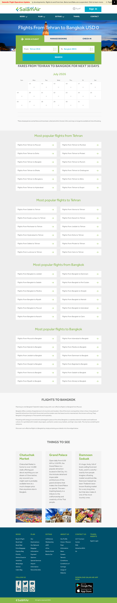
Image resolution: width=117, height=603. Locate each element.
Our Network (35, 545)
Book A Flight (20, 539)
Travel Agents (76, 18)
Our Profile (63, 539)
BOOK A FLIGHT (30, 39)
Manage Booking (58, 39)
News (62, 551)
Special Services (36, 561)
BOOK (22, 17)
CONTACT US (95, 18)
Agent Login (94, 541)
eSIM (47, 545)
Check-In (87, 39)
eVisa (47, 548)
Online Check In (21, 557)
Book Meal (19, 545)
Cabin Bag (19, 570)
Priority (18, 554)
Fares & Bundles (36, 570)
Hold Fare (19, 561)
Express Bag (20, 551)
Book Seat (19, 542)
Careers (62, 554)
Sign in (93, 9)
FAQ (76, 545)
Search (58, 57)
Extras (58, 17)
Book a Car (49, 554)
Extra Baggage (20, 548)
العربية (77, 8)
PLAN (40, 17)
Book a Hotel (50, 551)
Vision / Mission (65, 542)
